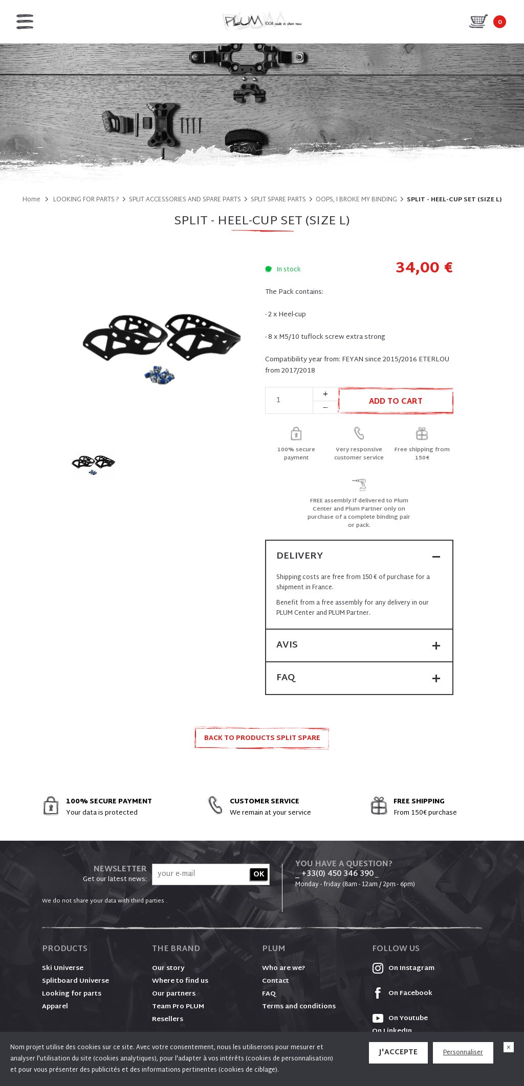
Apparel (55, 1007)
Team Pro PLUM (178, 1007)
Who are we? (283, 968)
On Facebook (402, 993)
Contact (275, 981)
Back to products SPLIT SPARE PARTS (262, 741)
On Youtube (400, 1018)
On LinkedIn (392, 1031)
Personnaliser (463, 1052)
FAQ (269, 994)
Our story (168, 968)
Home (31, 199)
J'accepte (398, 1052)
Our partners (173, 994)
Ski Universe (62, 968)
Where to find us (180, 981)
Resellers (167, 1019)
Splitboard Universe (75, 981)
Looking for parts (71, 994)
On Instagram (403, 968)
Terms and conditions (299, 1007)
